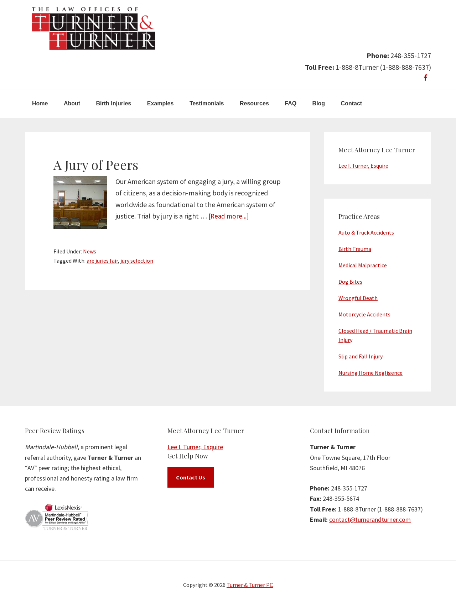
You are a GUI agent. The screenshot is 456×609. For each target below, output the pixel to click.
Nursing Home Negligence (370, 372)
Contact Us (190, 477)
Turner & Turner (93, 28)
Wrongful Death (358, 297)
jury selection (136, 260)
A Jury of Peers (95, 164)
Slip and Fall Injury (360, 356)
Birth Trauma (354, 248)
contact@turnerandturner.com (370, 519)
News (89, 251)
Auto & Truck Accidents (366, 232)
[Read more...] (229, 215)
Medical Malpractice (362, 265)
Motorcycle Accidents (364, 314)
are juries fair (102, 260)
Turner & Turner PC (250, 584)
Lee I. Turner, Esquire (363, 165)
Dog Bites (350, 281)
